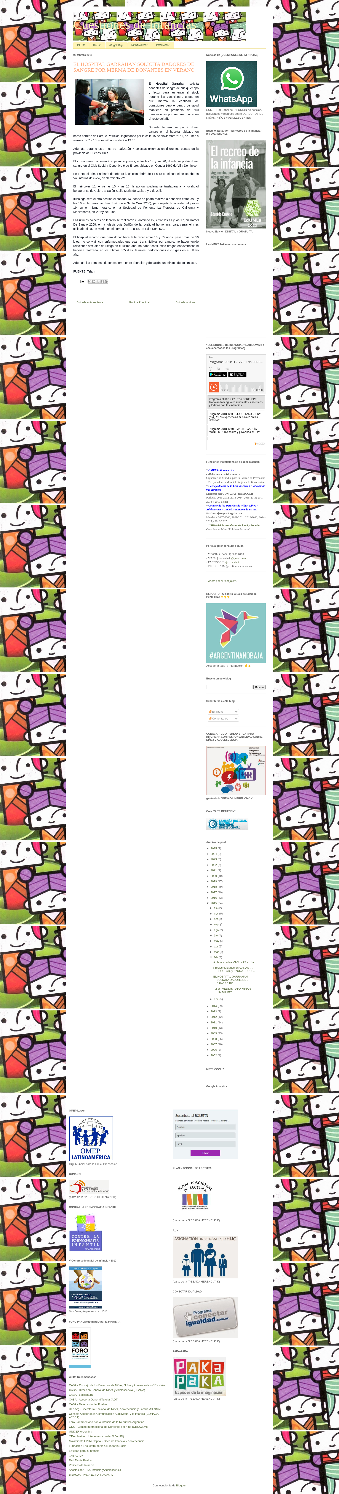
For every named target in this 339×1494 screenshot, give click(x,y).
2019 (214, 881)
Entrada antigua (185, 302)
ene (216, 999)
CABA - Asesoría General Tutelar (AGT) (93, 1399)
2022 (214, 864)
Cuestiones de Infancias (135, 24)
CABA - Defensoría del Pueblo (88, 1404)
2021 (214, 870)
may (217, 940)
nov (216, 913)
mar (217, 952)
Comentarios (218, 718)
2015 (214, 903)
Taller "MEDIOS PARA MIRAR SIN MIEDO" (232, 990)
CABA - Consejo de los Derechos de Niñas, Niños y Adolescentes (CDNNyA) (117, 1385)
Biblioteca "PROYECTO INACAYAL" (91, 1474)
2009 (214, 1033)
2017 (214, 892)
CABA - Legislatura (81, 1394)
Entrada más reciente (90, 302)
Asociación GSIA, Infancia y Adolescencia (95, 1469)
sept (217, 924)
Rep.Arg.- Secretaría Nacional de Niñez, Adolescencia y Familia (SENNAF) (116, 1409)
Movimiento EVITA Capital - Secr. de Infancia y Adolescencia (106, 1441)
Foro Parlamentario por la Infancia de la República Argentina (106, 1422)
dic (216, 908)
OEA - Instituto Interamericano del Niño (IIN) (96, 1436)
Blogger (181, 1485)
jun (216, 935)
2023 (214, 859)
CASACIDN (76, 1455)
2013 (214, 1011)
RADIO (97, 45)
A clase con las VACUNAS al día (233, 962)
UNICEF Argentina (80, 1431)
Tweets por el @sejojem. (221, 580)
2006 (214, 1049)
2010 (214, 1027)
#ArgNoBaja (116, 45)
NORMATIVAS (139, 45)
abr (216, 946)
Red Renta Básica (80, 1460)
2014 (214, 1006)
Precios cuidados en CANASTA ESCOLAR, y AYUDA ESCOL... (234, 969)
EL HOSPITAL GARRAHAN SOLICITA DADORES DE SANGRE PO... (230, 980)
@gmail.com (238, 558)
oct (216, 919)
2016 (214, 897)
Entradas (216, 711)
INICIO (81, 45)
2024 (214, 853)
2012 (214, 1016)
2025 (214, 848)
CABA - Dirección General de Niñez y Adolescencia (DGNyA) (107, 1390)
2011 (214, 1022)
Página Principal (139, 302)
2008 (214, 1039)
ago (216, 930)
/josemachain (232, 562)
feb (216, 957)
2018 (214, 886)
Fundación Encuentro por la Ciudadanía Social (98, 1445)
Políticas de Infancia (81, 1465)
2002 (214, 1055)
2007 (214, 1044)
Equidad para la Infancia (84, 1450)
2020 (214, 876)
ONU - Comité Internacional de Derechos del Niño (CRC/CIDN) (108, 1426)
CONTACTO (163, 45)
